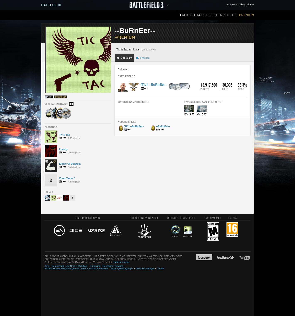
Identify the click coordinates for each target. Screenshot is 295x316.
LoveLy (63, 149)
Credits (160, 268)
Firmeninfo (95, 266)
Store (231, 15)
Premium (246, 15)
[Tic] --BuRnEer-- (154, 84)
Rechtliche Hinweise (113, 266)
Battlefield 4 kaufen (195, 15)
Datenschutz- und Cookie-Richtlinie (69, 266)
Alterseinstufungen (145, 268)
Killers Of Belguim (70, 163)
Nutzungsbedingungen (121, 268)
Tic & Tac (64, 134)
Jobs (47, 266)
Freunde (143, 57)
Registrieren (247, 4)
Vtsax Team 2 (67, 178)
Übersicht (124, 57)
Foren (219, 15)
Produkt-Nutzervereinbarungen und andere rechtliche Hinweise (76, 268)
